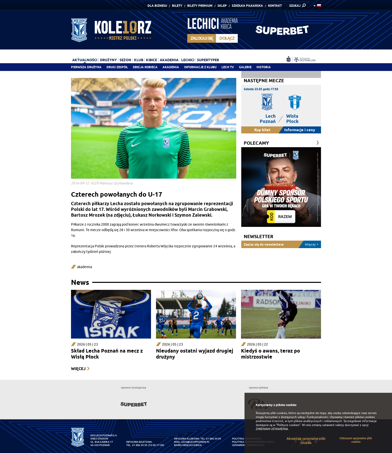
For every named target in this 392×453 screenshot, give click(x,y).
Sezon (125, 60)
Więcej (78, 368)
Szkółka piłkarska (247, 5)
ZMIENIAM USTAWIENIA (272, 429)
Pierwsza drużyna (86, 67)
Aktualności (84, 60)
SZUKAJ (294, 5)
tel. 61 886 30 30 (136, 445)
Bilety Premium (199, 5)
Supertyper (208, 60)
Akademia (170, 67)
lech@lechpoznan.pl (195, 442)
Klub (138, 60)
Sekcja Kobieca (145, 67)
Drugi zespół (117, 67)
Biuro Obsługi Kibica (188, 445)
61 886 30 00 (213, 438)
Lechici (187, 60)
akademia (84, 267)
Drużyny (108, 60)
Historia (263, 67)
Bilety (177, 5)
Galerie (245, 67)
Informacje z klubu (200, 67)
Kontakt (275, 5)
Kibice (151, 60)
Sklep (222, 5)
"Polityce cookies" (288, 425)
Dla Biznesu (157, 5)
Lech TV (228, 67)
